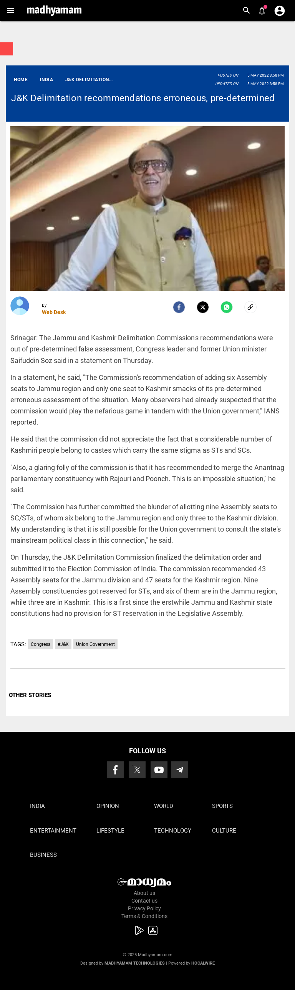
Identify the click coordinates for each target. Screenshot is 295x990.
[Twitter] (203, 307)
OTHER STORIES (30, 695)
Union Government (95, 644)
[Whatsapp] (226, 307)
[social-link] (250, 307)
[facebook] (179, 307)
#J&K (63, 644)
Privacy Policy (144, 908)
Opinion (107, 806)
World (163, 806)
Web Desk (54, 312)
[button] (10, 10)
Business (43, 854)
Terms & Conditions (144, 916)
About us (144, 893)
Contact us (144, 901)
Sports (222, 806)
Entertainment (53, 830)
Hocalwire (203, 963)
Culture (224, 830)
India (37, 806)
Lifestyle (110, 830)
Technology (172, 830)
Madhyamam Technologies (134, 963)
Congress (40, 644)
